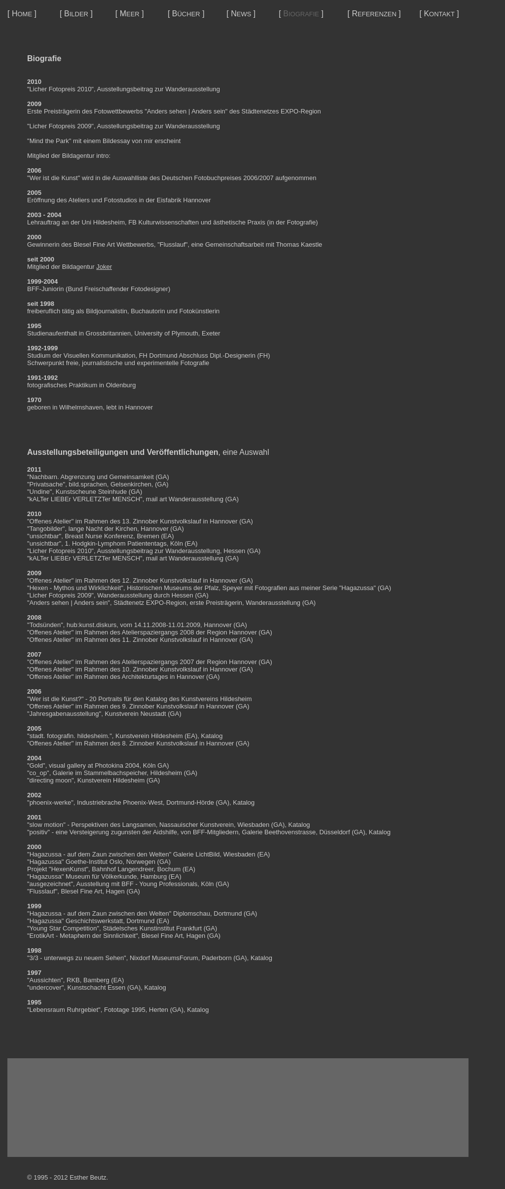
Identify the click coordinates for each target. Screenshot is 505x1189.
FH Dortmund (158, 355)
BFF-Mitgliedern (215, 832)
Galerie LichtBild (196, 854)
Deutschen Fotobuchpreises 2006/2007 (218, 178)
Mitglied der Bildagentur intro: (68, 155)
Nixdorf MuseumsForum (164, 958)
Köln (207, 884)
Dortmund (228, 913)
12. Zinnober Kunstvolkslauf (161, 580)
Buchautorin (148, 311)
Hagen (115, 891)
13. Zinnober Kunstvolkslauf (161, 521)
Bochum (169, 869)
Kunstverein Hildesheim (149, 736)
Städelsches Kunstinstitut (138, 928)
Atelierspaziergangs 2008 (158, 632)
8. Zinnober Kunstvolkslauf (160, 743)
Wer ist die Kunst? (55, 699)
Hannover (139, 407)
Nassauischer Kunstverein (196, 824)
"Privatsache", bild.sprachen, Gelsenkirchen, (90, 484)
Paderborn (217, 958)
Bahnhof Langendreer (122, 869)
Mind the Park (49, 141)
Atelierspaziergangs (150, 662)
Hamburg (154, 876)
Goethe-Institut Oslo (94, 861)
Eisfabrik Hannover (184, 200)
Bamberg (96, 980)
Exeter (211, 333)
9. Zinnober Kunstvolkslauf (160, 706)
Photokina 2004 (117, 765)
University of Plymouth (166, 333)
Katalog (211, 736)
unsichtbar (44, 536)
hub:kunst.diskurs (91, 625)
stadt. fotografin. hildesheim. (70, 736)
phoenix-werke (51, 802)
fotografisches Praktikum (62, 385)
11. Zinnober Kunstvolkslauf (161, 639)
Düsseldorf (334, 832)
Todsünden (45, 625)
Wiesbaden (253, 824)
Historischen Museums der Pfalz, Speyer (185, 588)
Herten (158, 1009)
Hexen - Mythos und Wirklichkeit (75, 588)
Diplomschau (191, 913)
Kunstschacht (87, 987)
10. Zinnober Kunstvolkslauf (161, 669)
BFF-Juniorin (45, 289)
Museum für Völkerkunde (101, 876)
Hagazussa (46, 854)
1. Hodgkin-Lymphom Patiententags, (116, 543)
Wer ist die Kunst (54, 178)
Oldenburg (121, 385)
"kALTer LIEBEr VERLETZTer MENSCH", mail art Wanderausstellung (125, 499)
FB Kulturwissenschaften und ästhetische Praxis (196, 222)
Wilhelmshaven (81, 407)
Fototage (116, 1009)
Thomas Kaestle (299, 244)
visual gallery (67, 765)
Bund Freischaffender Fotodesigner (118, 289)
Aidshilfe (165, 832)
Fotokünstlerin (200, 311)
